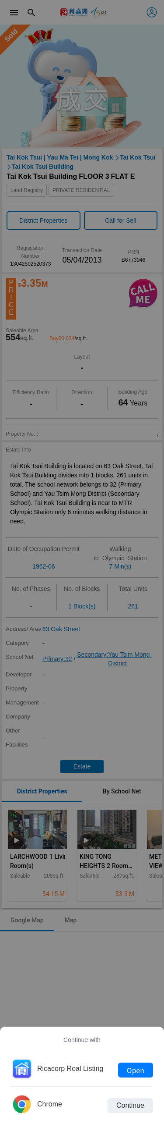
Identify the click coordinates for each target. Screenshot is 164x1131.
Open (135, 1070)
